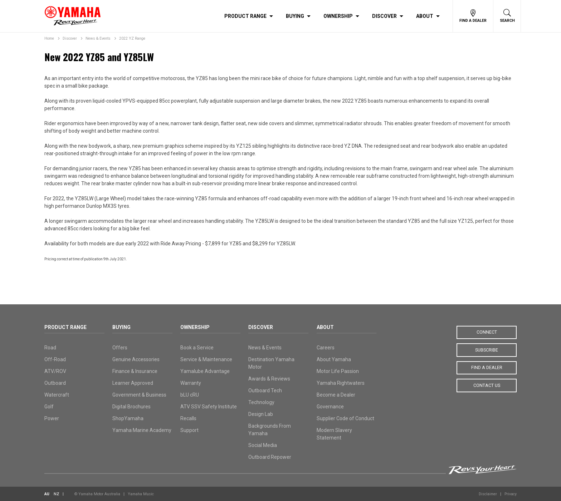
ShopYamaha (127, 418)
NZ (56, 494)
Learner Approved (132, 383)
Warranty (190, 383)
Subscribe (486, 349)
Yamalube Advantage (205, 371)
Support (189, 430)
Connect (487, 332)
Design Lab (260, 414)
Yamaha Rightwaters (341, 383)
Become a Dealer (336, 395)
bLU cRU (189, 395)
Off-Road (55, 359)
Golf (49, 406)
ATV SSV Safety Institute (208, 406)
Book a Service (197, 347)
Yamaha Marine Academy (141, 430)
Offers (119, 347)
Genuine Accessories (136, 359)
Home (49, 38)
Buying (295, 16)
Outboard (55, 383)
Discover (384, 16)
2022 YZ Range (132, 38)
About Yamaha (334, 359)
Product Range (245, 16)
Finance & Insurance (134, 371)
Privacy (510, 494)
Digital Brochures (131, 406)
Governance (330, 406)
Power (51, 418)
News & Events (98, 38)
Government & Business (139, 395)
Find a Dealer (487, 367)
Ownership (338, 16)
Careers (326, 347)
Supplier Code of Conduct (345, 418)
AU (46, 494)
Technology (261, 402)
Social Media (262, 445)
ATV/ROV (55, 371)
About (424, 16)
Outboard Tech (265, 390)
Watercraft (56, 395)
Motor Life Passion (338, 371)
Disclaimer (488, 494)
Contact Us (486, 384)
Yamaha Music (141, 494)
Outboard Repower (269, 457)
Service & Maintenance (206, 359)
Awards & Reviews (269, 379)
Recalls (188, 418)
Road (50, 347)
